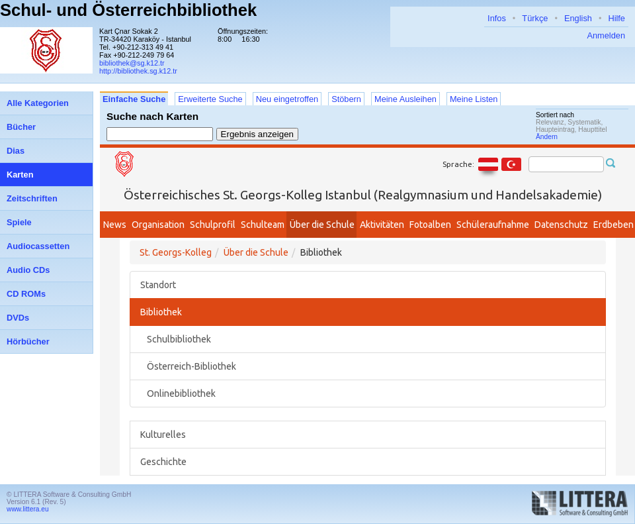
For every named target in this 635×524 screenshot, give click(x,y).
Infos (496, 18)
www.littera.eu (28, 509)
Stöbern (346, 99)
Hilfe (616, 18)
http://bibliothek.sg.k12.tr (138, 71)
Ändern (547, 136)
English (578, 18)
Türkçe (535, 18)
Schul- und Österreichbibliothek (128, 10)
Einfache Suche (134, 99)
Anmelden (606, 35)
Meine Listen (474, 99)
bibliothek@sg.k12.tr (132, 63)
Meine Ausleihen (405, 99)
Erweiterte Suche (210, 99)
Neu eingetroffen (287, 99)
